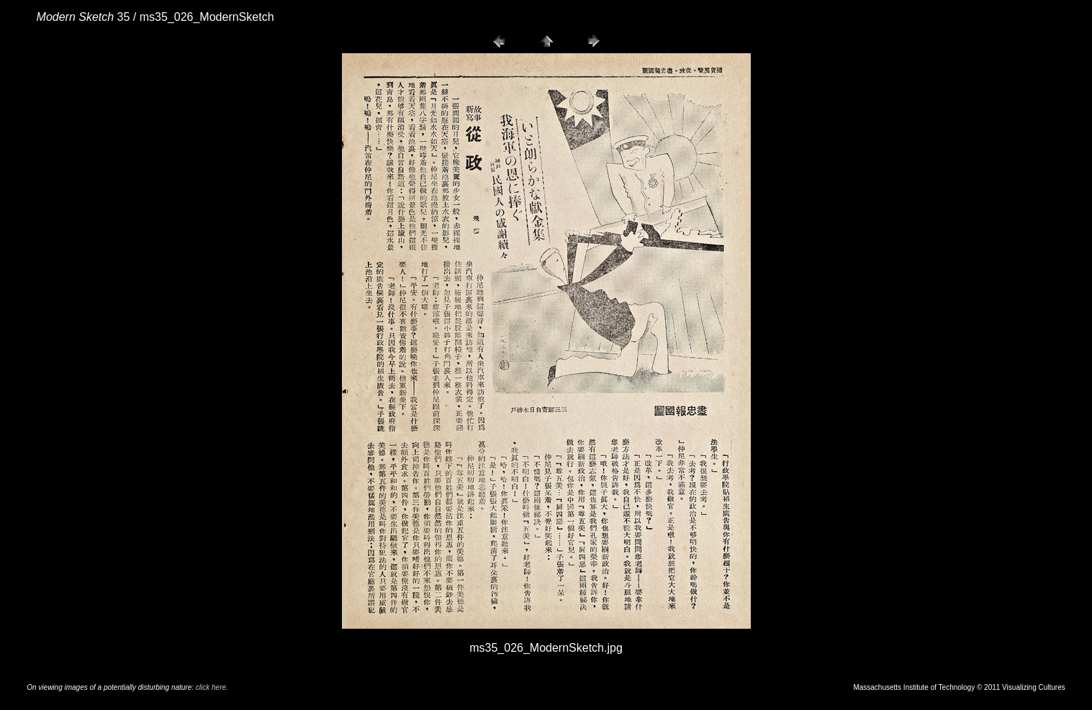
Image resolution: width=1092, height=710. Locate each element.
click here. (212, 687)
